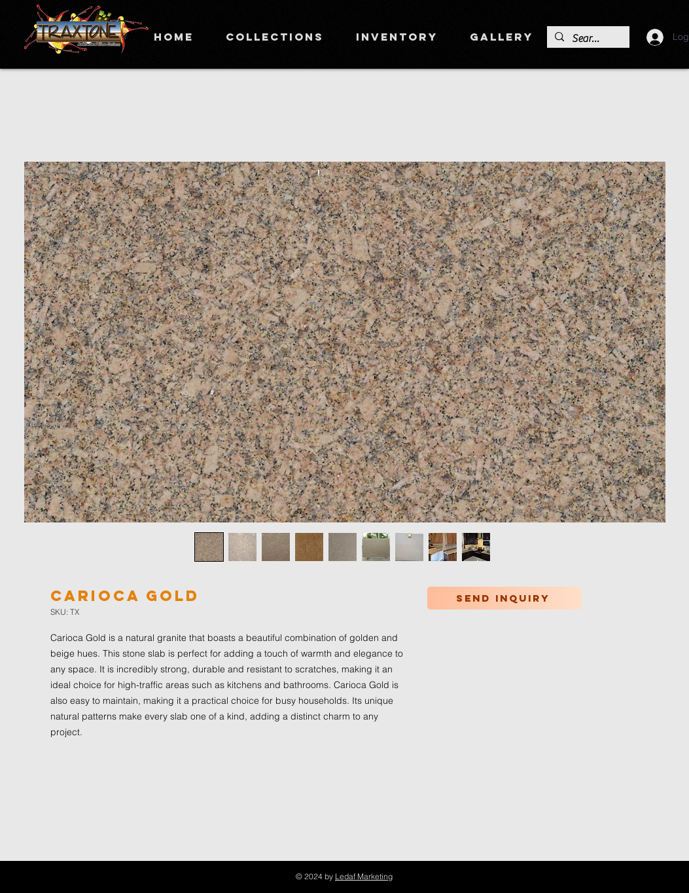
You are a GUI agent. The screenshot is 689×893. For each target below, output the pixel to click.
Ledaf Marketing (364, 876)
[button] (275, 37)
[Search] (587, 38)
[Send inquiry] (504, 598)
